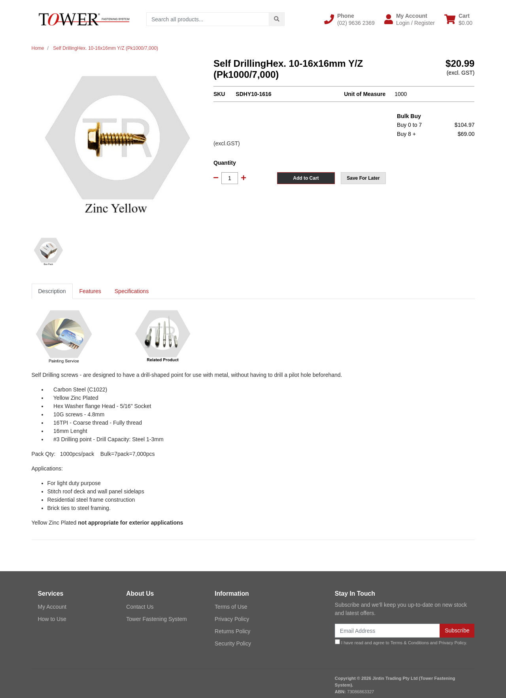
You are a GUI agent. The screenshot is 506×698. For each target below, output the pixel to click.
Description (52, 291)
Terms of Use (231, 607)
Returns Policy (232, 631)
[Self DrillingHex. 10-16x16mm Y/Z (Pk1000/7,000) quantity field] (229, 178)
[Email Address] (387, 631)
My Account (52, 607)
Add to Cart (306, 178)
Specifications (132, 291)
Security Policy (233, 643)
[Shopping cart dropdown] (458, 19)
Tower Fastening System (156, 619)
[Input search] (207, 19)
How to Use (52, 619)
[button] (349, 19)
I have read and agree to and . (401, 642)
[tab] (52, 291)
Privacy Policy (232, 619)
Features (90, 291)
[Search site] (277, 19)
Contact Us (139, 607)
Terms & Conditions (410, 642)
